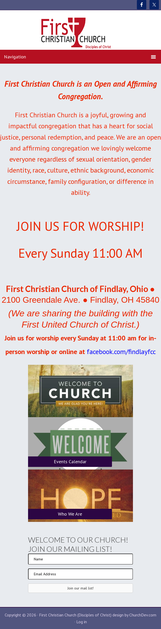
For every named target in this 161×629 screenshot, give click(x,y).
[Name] (80, 559)
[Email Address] (80, 574)
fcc (152, 351)
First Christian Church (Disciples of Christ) (80, 33)
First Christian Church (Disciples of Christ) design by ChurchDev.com (97, 614)
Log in (81, 621)
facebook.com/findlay (117, 351)
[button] (80, 588)
